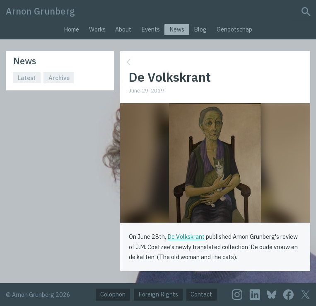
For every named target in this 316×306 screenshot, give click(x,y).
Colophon (112, 294)
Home (71, 29)
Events (150, 29)
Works (97, 29)
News (176, 29)
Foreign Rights (158, 294)
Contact (201, 294)
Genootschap (234, 29)
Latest (27, 78)
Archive (59, 78)
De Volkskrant (186, 236)
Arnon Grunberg (40, 11)
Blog (200, 29)
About (123, 29)
